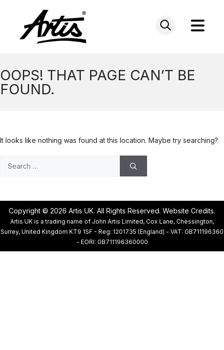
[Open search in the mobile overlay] (165, 25)
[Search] (133, 166)
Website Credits (188, 211)
